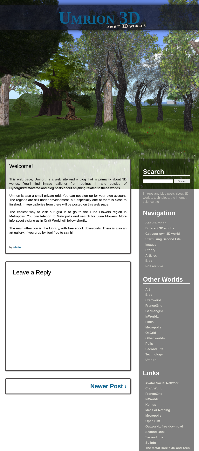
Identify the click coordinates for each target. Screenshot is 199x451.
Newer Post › (108, 386)
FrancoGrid (153, 305)
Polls (149, 343)
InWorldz (152, 316)
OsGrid (150, 332)
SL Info (150, 442)
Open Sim (152, 421)
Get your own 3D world (162, 233)
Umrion (150, 359)
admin (17, 247)
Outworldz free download (164, 426)
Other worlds (155, 338)
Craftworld (153, 300)
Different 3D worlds (159, 228)
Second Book (155, 432)
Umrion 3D (99, 17)
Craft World (153, 388)
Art (147, 289)
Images (150, 244)
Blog (148, 260)
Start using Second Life (163, 239)
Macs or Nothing (157, 410)
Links (149, 322)
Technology (154, 354)
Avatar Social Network (162, 383)
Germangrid (154, 311)
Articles (151, 255)
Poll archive (154, 266)
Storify (150, 250)
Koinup (150, 404)
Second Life (154, 349)
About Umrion (155, 223)
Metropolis (153, 327)
